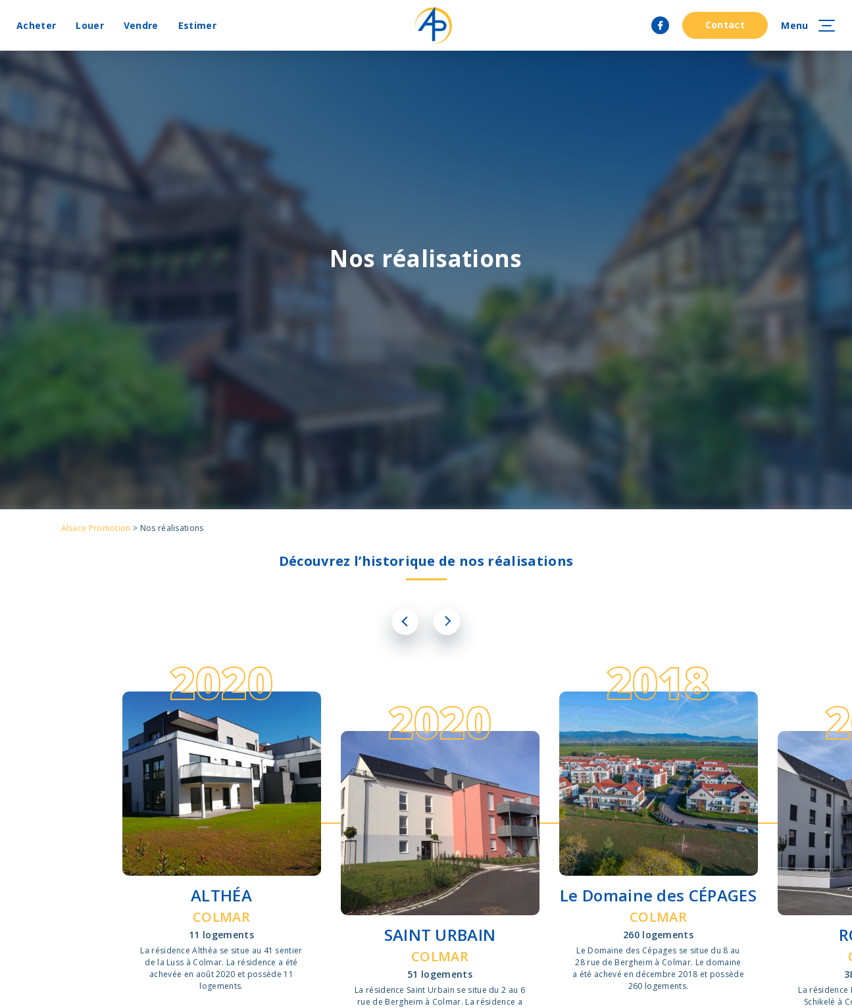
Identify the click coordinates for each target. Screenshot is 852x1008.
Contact (725, 24)
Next (447, 622)
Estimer (197, 25)
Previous (405, 622)
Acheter (36, 25)
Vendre (141, 25)
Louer (90, 25)
